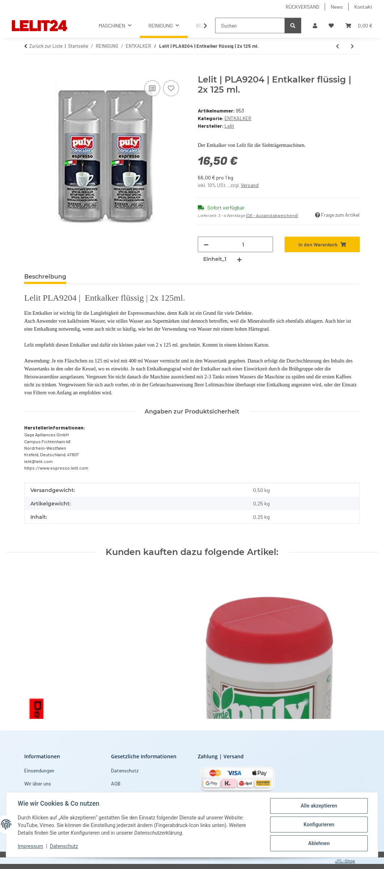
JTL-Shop (345, 860)
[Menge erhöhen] (239, 259)
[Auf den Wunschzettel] (171, 88)
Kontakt (363, 7)
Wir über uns (37, 783)
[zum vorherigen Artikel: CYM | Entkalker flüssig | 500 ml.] (337, 46)
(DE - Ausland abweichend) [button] (272, 215)
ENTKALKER (238, 118)
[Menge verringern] (206, 244)
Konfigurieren (318, 824)
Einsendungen (39, 770)
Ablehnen (318, 843)
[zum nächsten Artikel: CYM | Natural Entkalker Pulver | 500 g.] (352, 46)
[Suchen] (250, 25)
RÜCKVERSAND (302, 7)
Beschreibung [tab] (45, 276)
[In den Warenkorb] (30, 71)
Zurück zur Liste (46, 46)
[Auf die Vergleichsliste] (152, 88)
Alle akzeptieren (318, 806)
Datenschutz (64, 846)
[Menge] (243, 244)
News (337, 7)
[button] (315, 25)
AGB (115, 783)
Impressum (30, 846)
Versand (250, 185)
